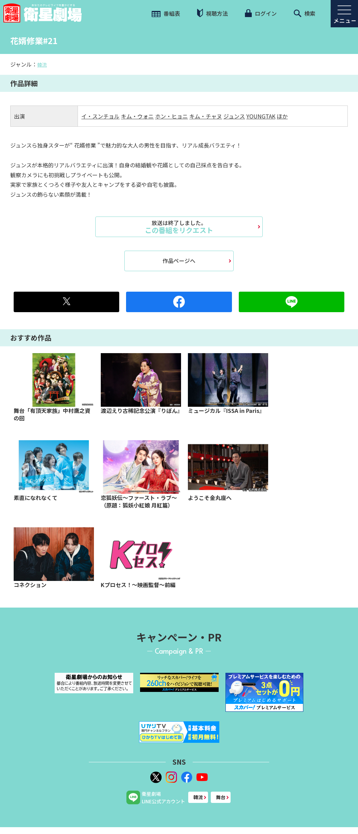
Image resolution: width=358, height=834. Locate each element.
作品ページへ (179, 260)
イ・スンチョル (100, 116)
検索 (304, 13)
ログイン (260, 13)
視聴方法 (212, 13)
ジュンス (234, 116)
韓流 (42, 64)
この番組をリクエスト (179, 227)
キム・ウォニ (137, 116)
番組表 (166, 13)
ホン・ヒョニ (171, 116)
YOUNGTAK (260, 116)
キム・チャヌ (205, 116)
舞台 (220, 797)
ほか (282, 116)
